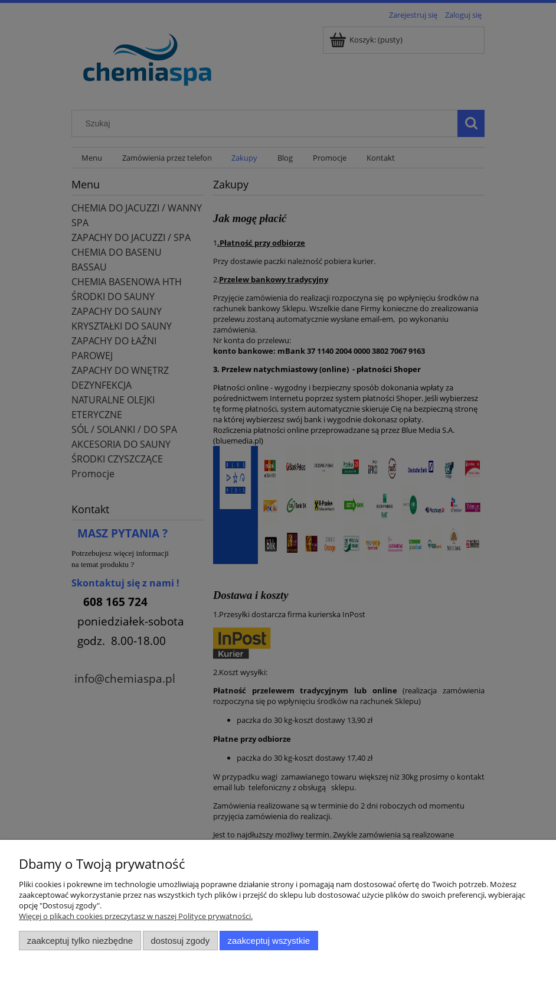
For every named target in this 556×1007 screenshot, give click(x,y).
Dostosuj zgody (180, 941)
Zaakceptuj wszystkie (269, 941)
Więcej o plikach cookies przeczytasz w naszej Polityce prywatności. (136, 916)
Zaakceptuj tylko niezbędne (80, 941)
